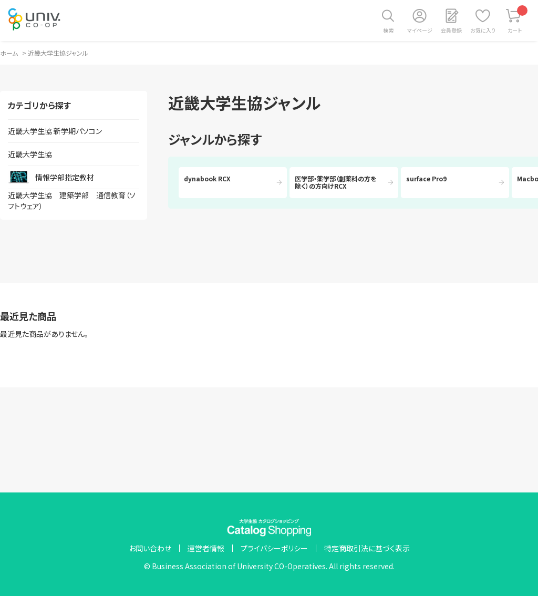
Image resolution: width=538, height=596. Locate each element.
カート (518, 19)
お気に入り (482, 30)
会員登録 (451, 30)
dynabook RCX (207, 178)
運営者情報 (206, 548)
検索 (388, 30)
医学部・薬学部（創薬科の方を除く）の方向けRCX (336, 182)
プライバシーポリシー (274, 548)
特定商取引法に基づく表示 (367, 548)
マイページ (419, 30)
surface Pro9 (426, 178)
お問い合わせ (150, 548)
